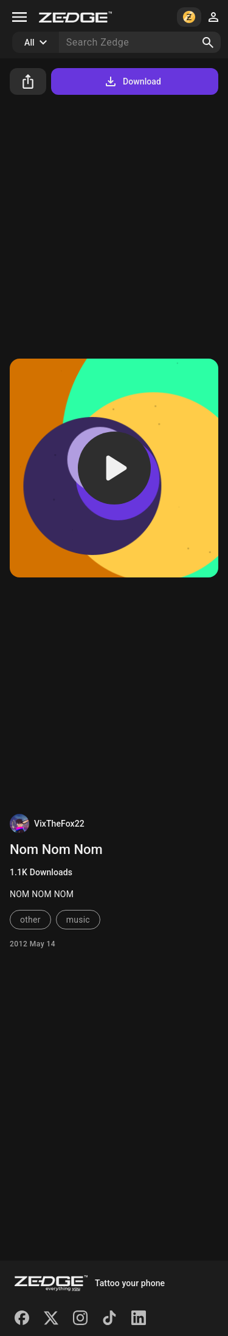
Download (132, 81)
